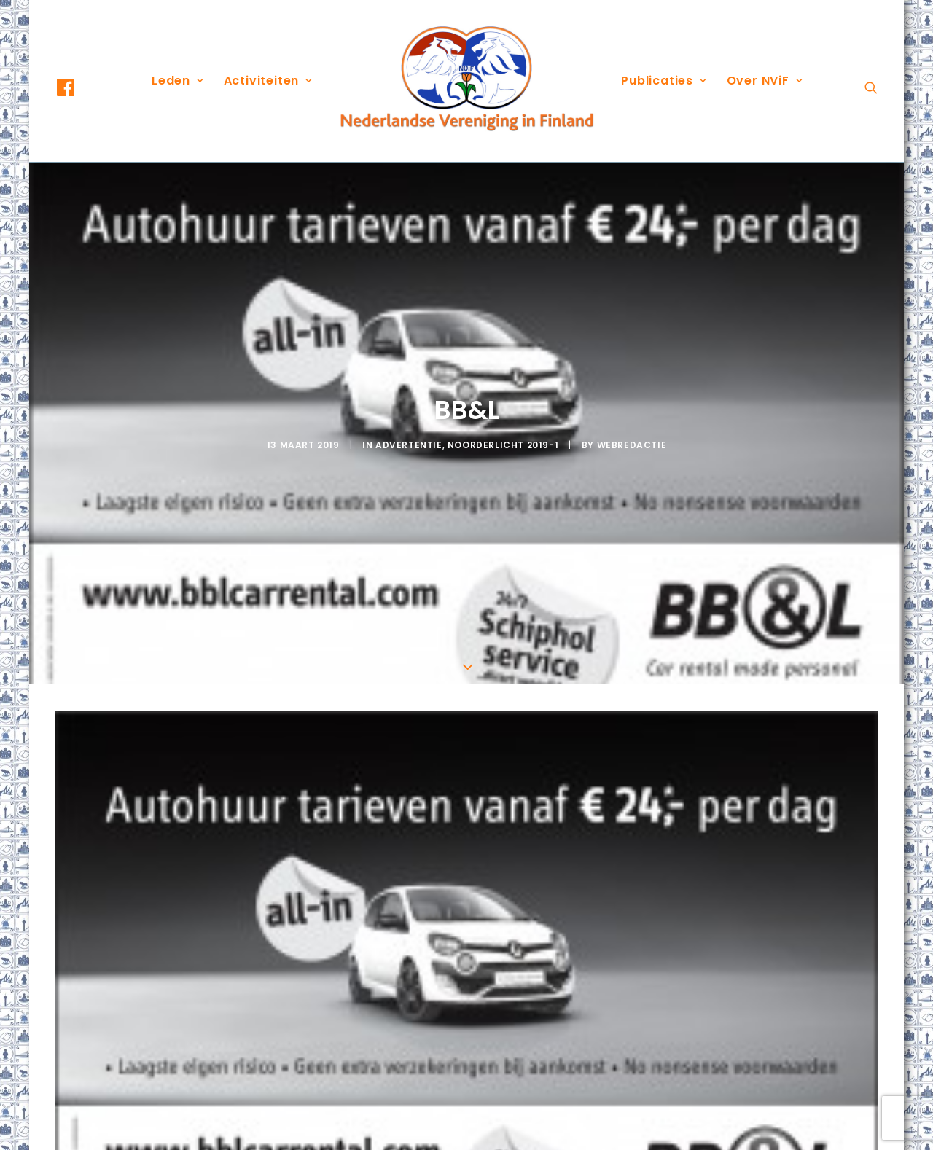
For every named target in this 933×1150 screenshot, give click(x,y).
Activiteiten (268, 80)
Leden (177, 80)
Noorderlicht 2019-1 (503, 395)
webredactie (632, 395)
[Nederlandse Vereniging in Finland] (466, 81)
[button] (78, 87)
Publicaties (663, 80)
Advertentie (408, 395)
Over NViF (765, 80)
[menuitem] (78, 87)
